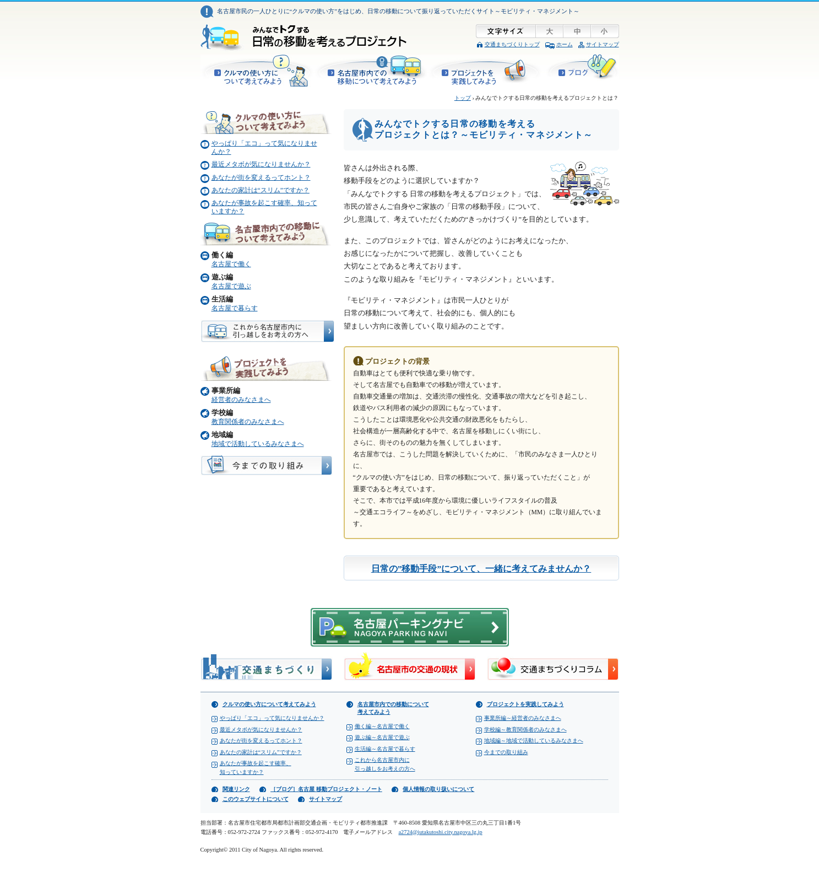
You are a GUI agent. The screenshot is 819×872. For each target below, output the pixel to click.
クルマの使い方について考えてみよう (256, 71)
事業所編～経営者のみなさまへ (522, 718)
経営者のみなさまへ (241, 399)
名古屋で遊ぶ (231, 286)
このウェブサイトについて (256, 799)
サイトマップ (602, 44)
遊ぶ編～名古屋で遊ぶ (382, 737)
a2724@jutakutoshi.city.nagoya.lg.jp (440, 832)
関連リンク (236, 789)
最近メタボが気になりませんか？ (261, 164)
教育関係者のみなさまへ (247, 422)
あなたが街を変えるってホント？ (261, 177)
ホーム (564, 44)
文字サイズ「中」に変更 (578, 31)
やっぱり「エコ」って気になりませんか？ (272, 718)
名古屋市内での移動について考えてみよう (371, 71)
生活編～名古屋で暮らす (385, 749)
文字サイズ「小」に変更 (605, 31)
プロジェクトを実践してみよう (487, 71)
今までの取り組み (506, 752)
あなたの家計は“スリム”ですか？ (260, 190)
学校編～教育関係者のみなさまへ (525, 729)
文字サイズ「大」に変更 (550, 31)
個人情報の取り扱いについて (438, 789)
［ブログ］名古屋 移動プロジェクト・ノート (582, 71)
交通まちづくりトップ (512, 44)
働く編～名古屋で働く (382, 726)
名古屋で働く (231, 264)
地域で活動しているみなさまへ (257, 444)
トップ (462, 98)
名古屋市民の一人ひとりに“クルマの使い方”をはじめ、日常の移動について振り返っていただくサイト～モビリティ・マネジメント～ (398, 11)
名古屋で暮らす (234, 308)
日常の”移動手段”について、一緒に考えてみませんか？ (481, 568)
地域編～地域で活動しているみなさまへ (533, 741)
